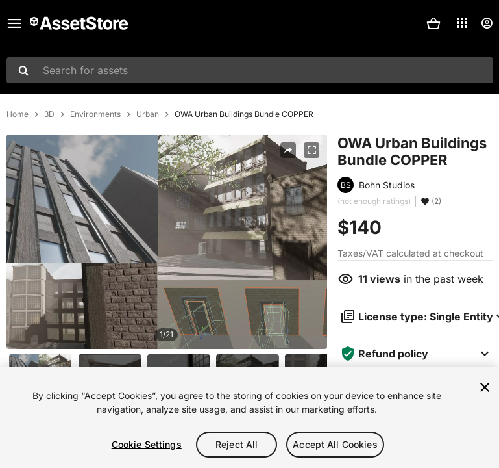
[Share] (288, 150)
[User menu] (486, 23)
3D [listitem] (49, 114)
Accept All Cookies (335, 444)
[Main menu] (14, 23)
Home (17, 114)
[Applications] (462, 23)
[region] (249, 417)
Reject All (236, 444)
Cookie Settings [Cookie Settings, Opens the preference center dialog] (147, 444)
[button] (433, 23)
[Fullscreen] (311, 150)
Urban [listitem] (147, 114)
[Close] (485, 387)
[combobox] (249, 70)
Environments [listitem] (95, 114)
